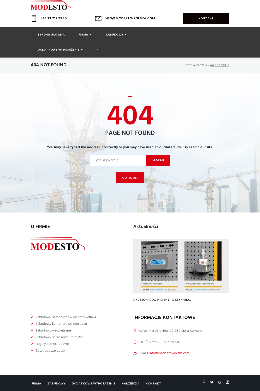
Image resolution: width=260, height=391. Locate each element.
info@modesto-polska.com (169, 342)
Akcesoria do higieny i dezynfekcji (162, 289)
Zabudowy (56, 372)
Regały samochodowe (52, 332)
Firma (36, 372)
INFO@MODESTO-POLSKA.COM (129, 22)
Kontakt (206, 22)
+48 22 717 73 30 (53, 22)
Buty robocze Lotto (50, 339)
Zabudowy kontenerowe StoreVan (61, 312)
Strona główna (196, 54)
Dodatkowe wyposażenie (93, 372)
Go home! (130, 167)
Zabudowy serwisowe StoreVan (59, 326)
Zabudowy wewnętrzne (53, 319)
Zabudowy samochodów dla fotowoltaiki (66, 306)
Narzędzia (130, 372)
